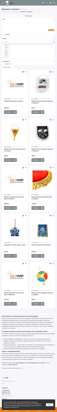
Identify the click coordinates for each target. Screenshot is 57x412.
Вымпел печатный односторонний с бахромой (42, 102)
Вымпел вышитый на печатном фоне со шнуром (14, 197)
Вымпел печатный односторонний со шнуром (14, 150)
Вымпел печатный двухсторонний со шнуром (42, 293)
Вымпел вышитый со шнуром (13, 101)
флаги (21, 368)
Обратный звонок (6, 393)
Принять (50, 404)
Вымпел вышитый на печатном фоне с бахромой (14, 293)
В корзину (10, 112)
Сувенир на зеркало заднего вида (14, 245)
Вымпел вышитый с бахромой (40, 245)
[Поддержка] (54, 3)
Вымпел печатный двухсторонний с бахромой (42, 150)
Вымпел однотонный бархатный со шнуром (41, 197)
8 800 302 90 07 (6, 392)
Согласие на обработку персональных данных (16, 405)
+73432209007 (6, 390)
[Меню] (3, 3)
